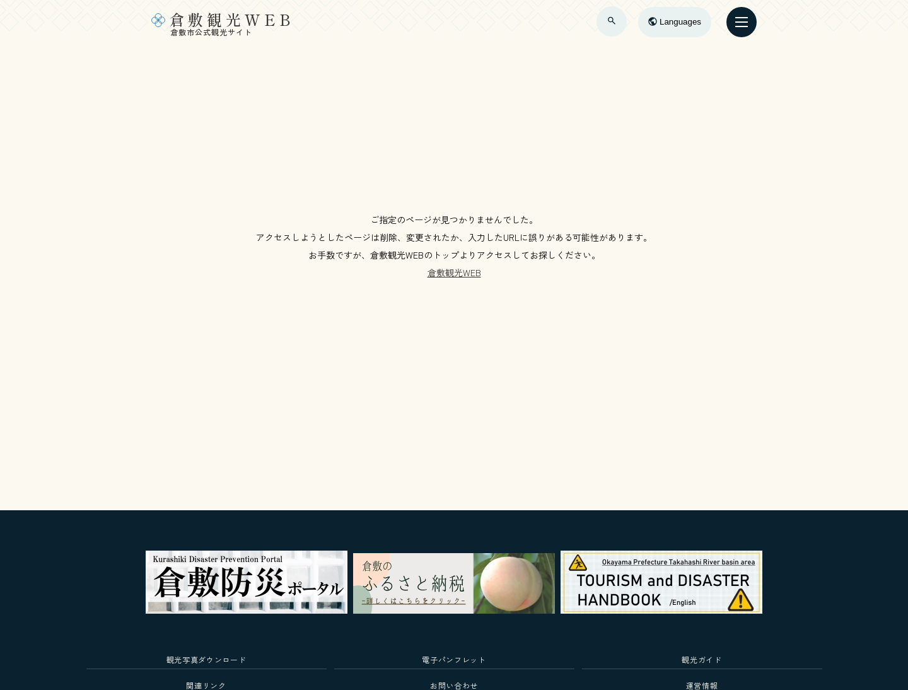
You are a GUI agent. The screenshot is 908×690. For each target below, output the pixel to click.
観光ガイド (701, 659)
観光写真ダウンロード (206, 659)
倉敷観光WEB (454, 272)
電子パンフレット (454, 659)
